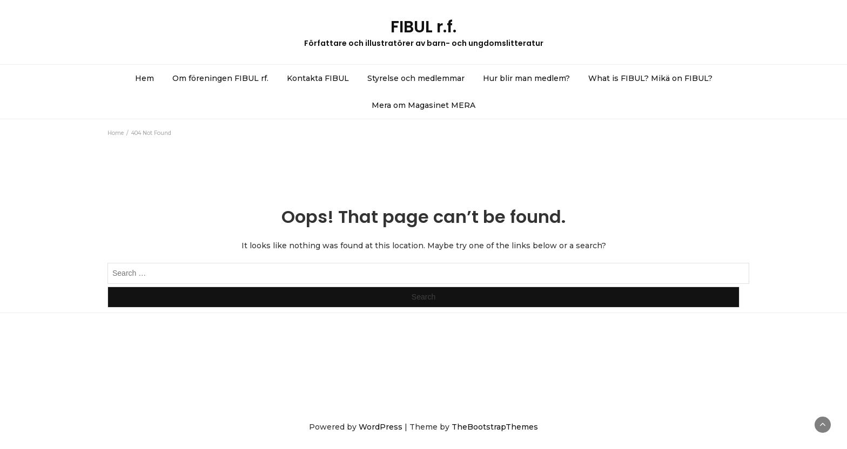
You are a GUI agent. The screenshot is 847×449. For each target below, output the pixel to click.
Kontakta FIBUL (318, 78)
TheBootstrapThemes (495, 427)
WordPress (380, 427)
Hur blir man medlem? (526, 78)
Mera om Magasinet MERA (423, 105)
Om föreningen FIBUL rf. (220, 78)
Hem (144, 78)
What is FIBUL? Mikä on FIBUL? (650, 78)
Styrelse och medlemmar (416, 78)
